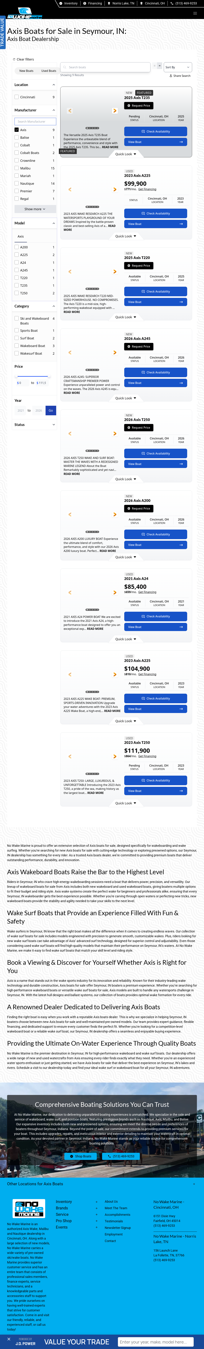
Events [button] (62, 1227)
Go (51, 410)
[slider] (16, 376)
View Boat (155, 142)
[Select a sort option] (178, 67)
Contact (110, 1241)
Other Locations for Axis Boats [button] (35, 1184)
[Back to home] (25, 13)
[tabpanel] (35, 270)
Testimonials (114, 1221)
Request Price (138, 106)
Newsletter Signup (118, 1228)
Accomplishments (117, 1214)
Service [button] (62, 1214)
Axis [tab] (21, 236)
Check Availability (155, 131)
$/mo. (140, 189)
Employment (114, 1234)
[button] (195, 13)
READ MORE (109, 147)
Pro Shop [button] (64, 1221)
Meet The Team (116, 1208)
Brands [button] (62, 1208)
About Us (111, 1201)
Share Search (180, 76)
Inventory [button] (64, 1201)
